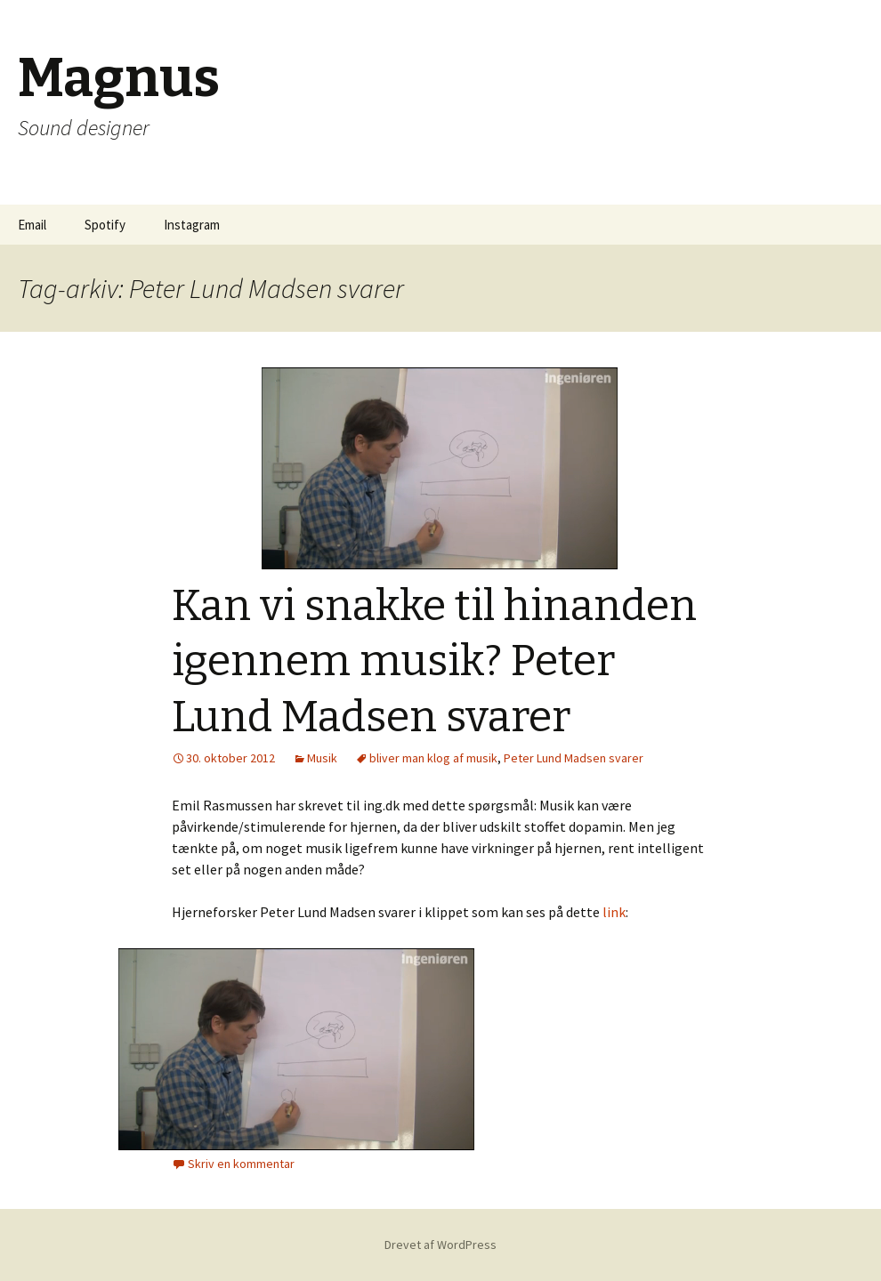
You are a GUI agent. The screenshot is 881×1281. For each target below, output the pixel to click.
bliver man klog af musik (433, 758)
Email (32, 224)
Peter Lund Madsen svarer (573, 758)
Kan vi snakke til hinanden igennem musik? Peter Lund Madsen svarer (434, 661)
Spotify (105, 224)
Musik (322, 758)
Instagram (192, 224)
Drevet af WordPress (440, 1245)
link (614, 912)
